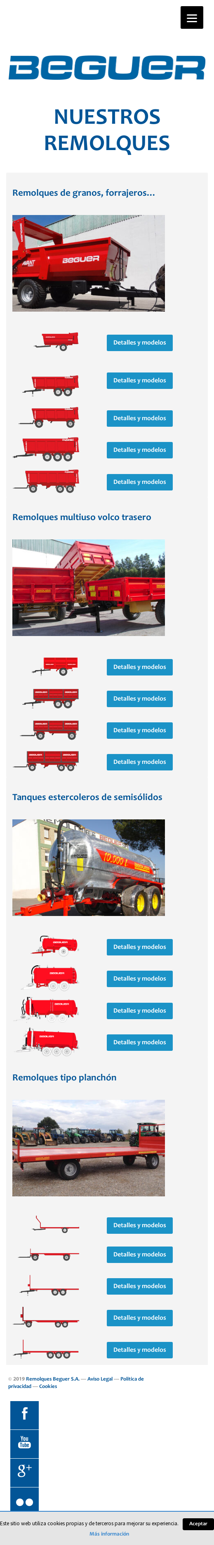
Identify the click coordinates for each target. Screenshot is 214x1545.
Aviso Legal (100, 1379)
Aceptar (198, 1524)
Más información (109, 1534)
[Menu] (192, 17)
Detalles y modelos (139, 343)
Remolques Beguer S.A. (53, 1379)
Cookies (48, 1387)
